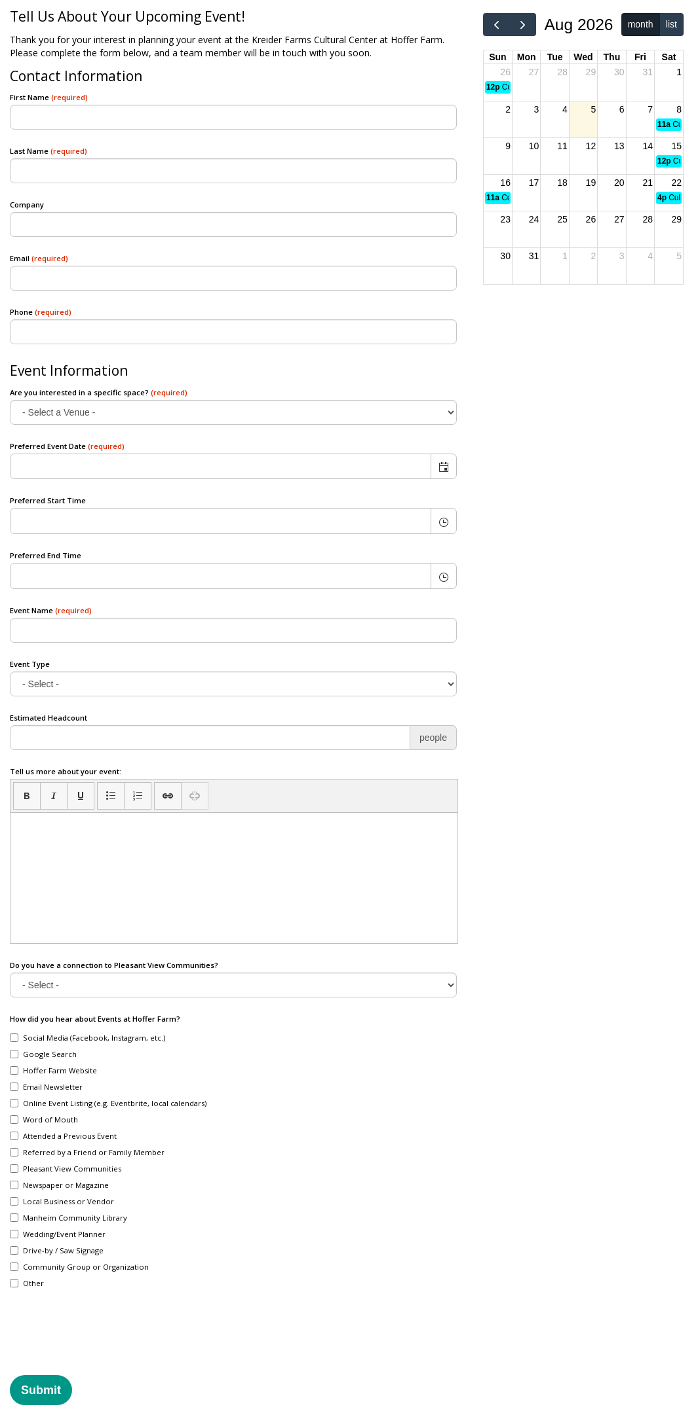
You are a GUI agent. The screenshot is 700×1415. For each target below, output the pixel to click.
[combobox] (220, 466)
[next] (522, 24)
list (671, 24)
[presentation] (109, 1340)
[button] (443, 466)
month (640, 24)
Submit (41, 1390)
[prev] (496, 24)
